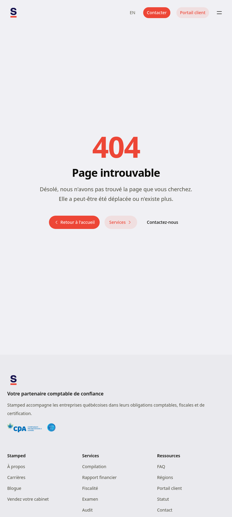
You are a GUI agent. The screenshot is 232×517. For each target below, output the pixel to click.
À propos (16, 466)
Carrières (16, 477)
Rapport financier (99, 477)
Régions (165, 477)
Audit (87, 510)
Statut (163, 499)
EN (132, 12)
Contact (164, 510)
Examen (90, 499)
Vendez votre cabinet (28, 499)
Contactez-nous (162, 222)
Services (121, 222)
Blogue (14, 488)
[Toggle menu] (219, 12)
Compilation (94, 466)
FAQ (161, 466)
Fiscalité (90, 488)
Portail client (192, 12)
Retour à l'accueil (74, 222)
